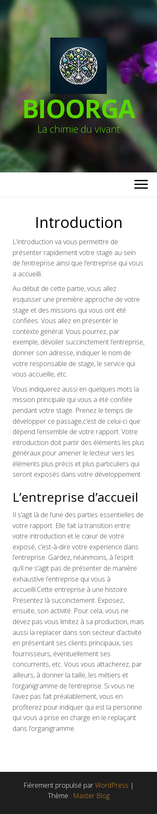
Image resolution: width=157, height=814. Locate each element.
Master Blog (91, 795)
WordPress (112, 785)
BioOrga (78, 108)
